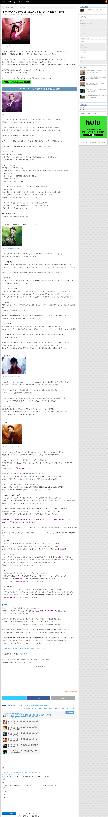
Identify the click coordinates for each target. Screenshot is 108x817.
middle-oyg (7, 14)
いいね (38, 698)
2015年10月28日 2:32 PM (10, 756)
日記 (81, 45)
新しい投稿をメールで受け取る (29, 798)
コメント (5, 779)
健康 (81, 36)
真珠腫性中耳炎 (85, 38)
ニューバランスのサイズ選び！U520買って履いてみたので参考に (95, 84)
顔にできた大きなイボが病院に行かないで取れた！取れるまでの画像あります (96, 71)
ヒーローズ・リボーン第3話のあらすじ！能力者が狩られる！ (22, 754)
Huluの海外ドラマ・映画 (17, 7)
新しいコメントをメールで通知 (29, 795)
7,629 (40, 14)
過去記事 (82, 107)
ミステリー (83, 33)
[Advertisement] (39, 678)
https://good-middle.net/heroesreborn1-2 (24, 717)
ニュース (82, 31)
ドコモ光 (83, 52)
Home (6, 7)
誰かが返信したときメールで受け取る (16, 801)
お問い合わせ (21, 1)
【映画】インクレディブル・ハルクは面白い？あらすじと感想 (96, 90)
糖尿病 (82, 41)
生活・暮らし (83, 50)
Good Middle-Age (8, 2)
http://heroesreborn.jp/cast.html (15, 46)
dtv (81, 20)
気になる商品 (83, 47)
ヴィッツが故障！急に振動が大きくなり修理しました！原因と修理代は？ (96, 77)
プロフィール (29, 1)
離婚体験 (83, 57)
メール (5, 773)
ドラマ (82, 28)
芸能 (81, 61)
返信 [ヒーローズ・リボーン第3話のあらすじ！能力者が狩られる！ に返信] (3, 761)
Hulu (26, 654)
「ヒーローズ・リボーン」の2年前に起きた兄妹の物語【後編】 (28, 705)
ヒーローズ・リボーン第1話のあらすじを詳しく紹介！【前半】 (30, 715)
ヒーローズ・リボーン (71, 691)
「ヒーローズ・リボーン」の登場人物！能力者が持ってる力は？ (95, 10)
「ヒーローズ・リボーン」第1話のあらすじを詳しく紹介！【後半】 (24, 648)
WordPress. (30, 813)
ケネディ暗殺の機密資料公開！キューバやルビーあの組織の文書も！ (96, 96)
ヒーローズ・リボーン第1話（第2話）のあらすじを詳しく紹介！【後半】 (53, 708)
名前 (4, 770)
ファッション (84, 55)
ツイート (14, 698)
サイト (4, 776)
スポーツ (82, 25)
